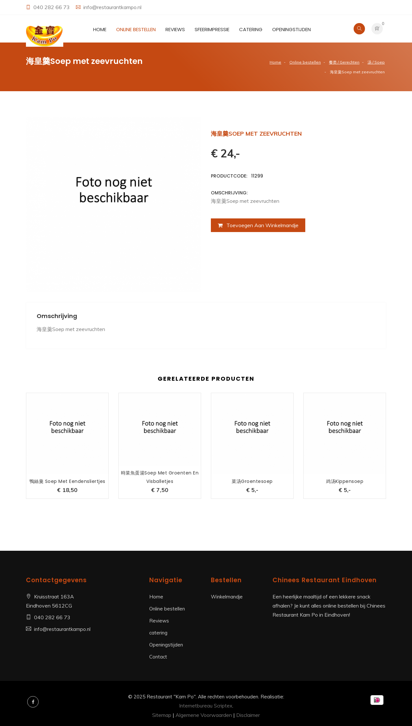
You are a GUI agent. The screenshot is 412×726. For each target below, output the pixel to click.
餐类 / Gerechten (344, 62)
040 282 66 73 (52, 7)
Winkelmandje (227, 597)
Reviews (175, 29)
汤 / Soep (376, 62)
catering (250, 29)
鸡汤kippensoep (344, 481)
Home (99, 29)
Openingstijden (291, 29)
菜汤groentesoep (252, 481)
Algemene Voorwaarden (204, 715)
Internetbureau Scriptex (205, 706)
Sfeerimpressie (212, 29)
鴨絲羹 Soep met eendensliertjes (67, 481)
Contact (158, 657)
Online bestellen (136, 29)
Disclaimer (248, 715)
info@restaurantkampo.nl (112, 7)
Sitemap (161, 715)
